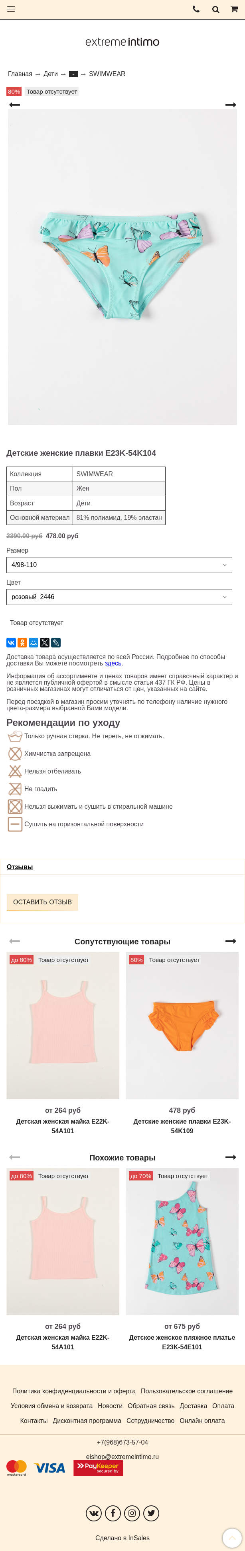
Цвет (13, 582)
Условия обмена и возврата (52, 1406)
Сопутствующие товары (123, 941)
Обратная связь (151, 1406)
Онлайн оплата (202, 1420)
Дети (50, 73)
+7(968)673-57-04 (122, 1442)
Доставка (193, 1406)
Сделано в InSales (122, 1538)
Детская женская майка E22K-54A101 (63, 1126)
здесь (113, 663)
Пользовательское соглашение (187, 1391)
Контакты (33, 1420)
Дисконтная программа (87, 1420)
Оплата (223, 1406)
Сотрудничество (150, 1420)
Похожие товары (122, 1157)
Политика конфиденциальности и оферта (74, 1391)
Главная (20, 73)
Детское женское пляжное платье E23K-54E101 (182, 1342)
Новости (110, 1406)
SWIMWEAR (107, 73)
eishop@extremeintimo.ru (122, 1456)
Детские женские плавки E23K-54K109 (182, 1126)
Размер (17, 550)
